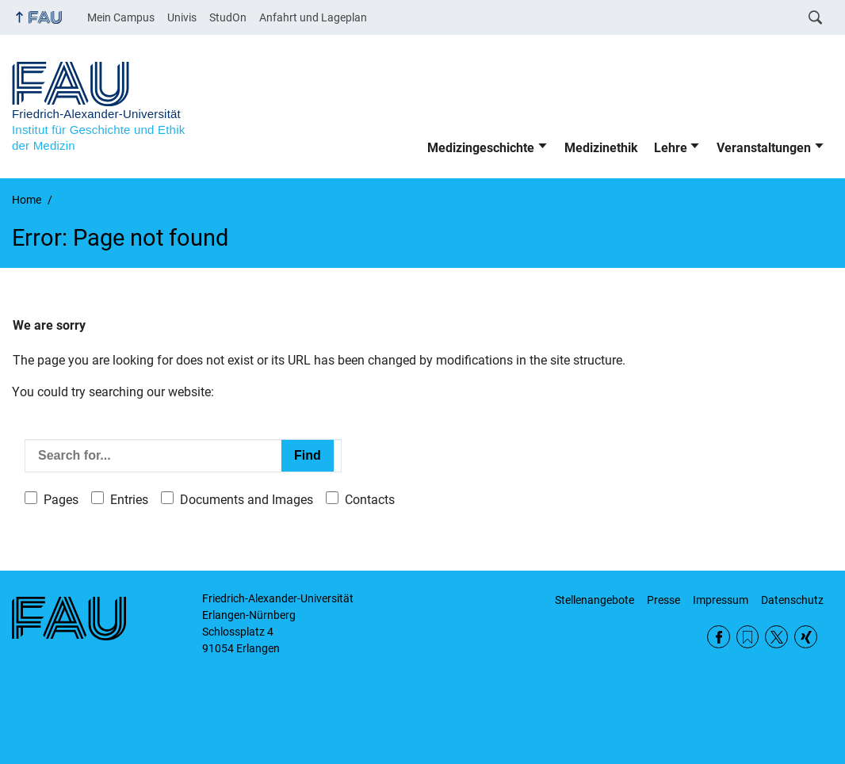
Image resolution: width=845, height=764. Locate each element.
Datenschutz (792, 600)
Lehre (670, 147)
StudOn (228, 17)
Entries (129, 499)
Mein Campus (121, 17)
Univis (182, 17)
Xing (805, 636)
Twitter (776, 636)
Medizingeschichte (480, 147)
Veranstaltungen (764, 147)
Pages (61, 499)
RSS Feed (747, 636)
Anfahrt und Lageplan (313, 17)
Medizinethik (601, 147)
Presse (663, 600)
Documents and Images (246, 499)
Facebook (718, 636)
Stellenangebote (594, 600)
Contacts (370, 499)
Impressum (720, 600)
